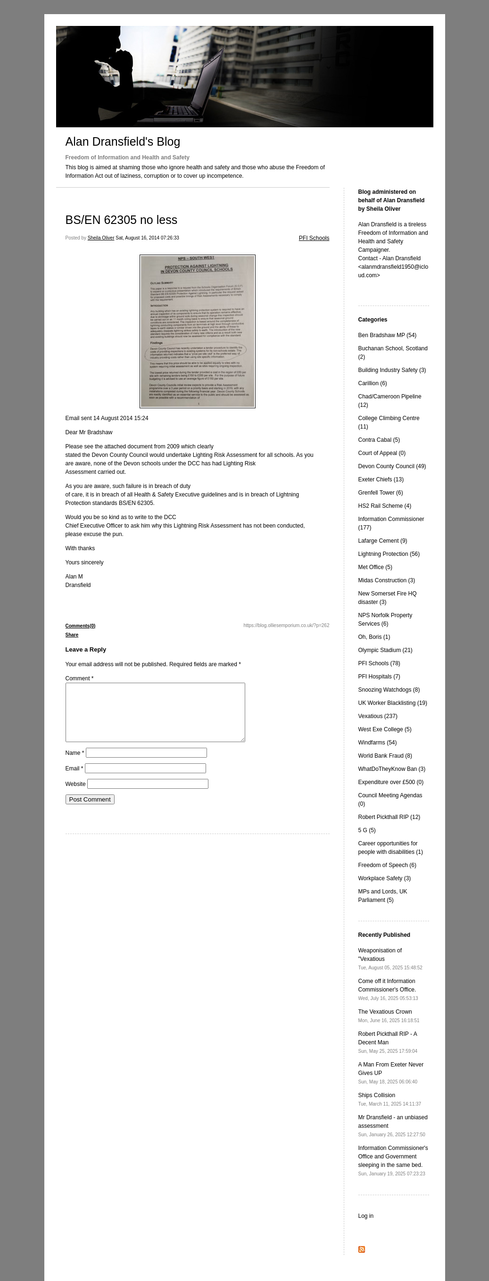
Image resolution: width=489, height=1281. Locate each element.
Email (74, 780)
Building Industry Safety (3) (392, 370)
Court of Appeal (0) (382, 453)
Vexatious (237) (378, 716)
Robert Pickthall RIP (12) (389, 817)
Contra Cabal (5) (379, 440)
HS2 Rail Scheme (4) (385, 506)
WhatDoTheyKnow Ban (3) (392, 769)
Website (76, 795)
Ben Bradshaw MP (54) (387, 335)
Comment (80, 678)
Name (75, 764)
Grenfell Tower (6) (380, 492)
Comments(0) (81, 625)
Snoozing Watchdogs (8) (389, 689)
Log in (366, 1216)
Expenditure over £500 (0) (391, 782)
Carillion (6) (372, 383)
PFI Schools (314, 238)
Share (72, 634)
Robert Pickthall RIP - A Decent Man (388, 1042)
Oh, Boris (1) (374, 637)
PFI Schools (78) (379, 663)
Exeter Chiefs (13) (381, 479)
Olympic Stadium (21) (385, 650)
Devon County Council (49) (392, 466)
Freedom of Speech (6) (387, 865)
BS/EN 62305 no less (122, 219)
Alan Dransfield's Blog (123, 141)
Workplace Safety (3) (384, 878)
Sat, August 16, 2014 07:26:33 (147, 237)
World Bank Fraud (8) (385, 755)
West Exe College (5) (385, 729)
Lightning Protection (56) (389, 554)
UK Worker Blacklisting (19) (392, 703)
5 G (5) (367, 830)
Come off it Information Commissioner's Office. (388, 989)
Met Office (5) (375, 567)
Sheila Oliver (101, 237)
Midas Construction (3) (386, 580)
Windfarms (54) (377, 742)
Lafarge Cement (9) (382, 540)
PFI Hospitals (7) (379, 676)
